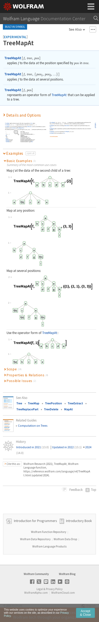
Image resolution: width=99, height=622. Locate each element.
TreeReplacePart (20, 128)
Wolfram (17, 605)
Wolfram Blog (67, 574)
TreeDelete (51, 409)
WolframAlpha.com (36, 592)
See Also (75, 29)
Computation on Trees (32, 425)
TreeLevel (7, 139)
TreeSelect (7, 141)
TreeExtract (75, 403)
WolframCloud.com (63, 592)
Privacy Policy (54, 589)
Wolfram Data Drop (65, 539)
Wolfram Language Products (49, 546)
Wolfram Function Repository (48, 532)
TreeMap (33, 403)
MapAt (68, 409)
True (32, 141)
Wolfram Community (36, 574)
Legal (39, 589)
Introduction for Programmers (35, 521)
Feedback (76, 489)
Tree (31, 123)
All (6, 135)
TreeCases (7, 140)
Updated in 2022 (67, 447)
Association (67, 125)
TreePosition (29, 126)
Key (6, 138)
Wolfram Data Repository (35, 539)
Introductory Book (79, 521)
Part (50, 127)
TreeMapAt (12, 58)
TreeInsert (14, 128)
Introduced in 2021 (32, 447)
